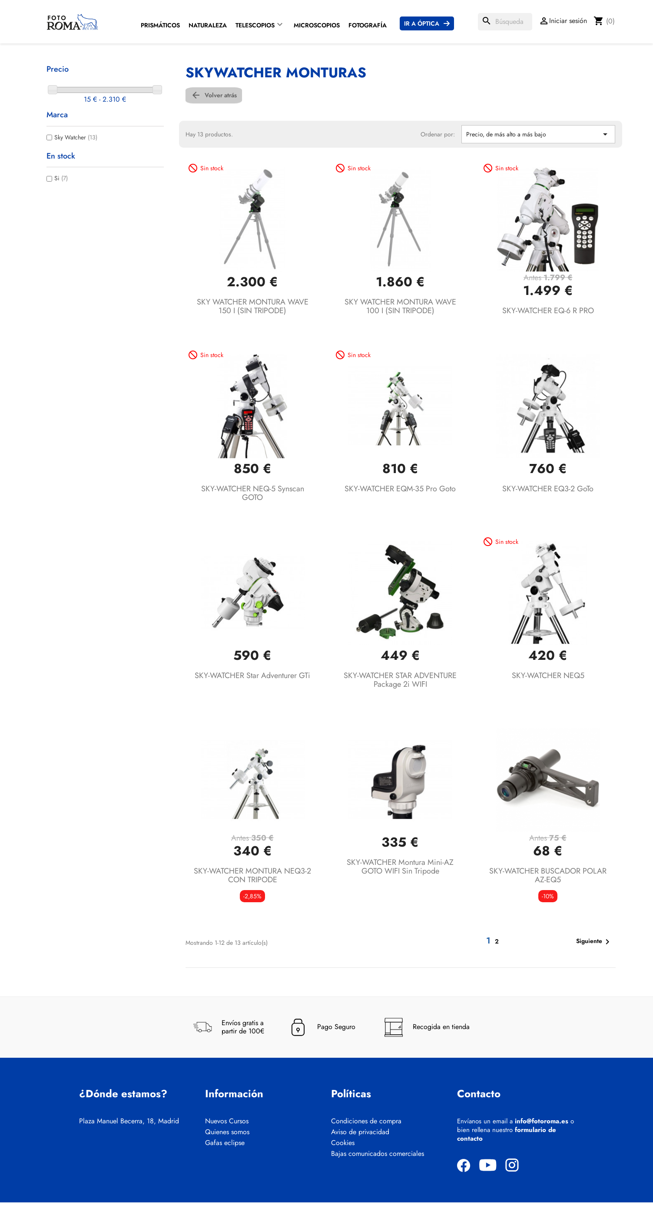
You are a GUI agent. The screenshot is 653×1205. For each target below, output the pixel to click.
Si (61, 178)
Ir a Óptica (421, 23)
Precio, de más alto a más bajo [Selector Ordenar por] (538, 136)
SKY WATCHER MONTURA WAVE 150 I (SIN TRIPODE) (252, 308)
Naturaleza (208, 25)
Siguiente (594, 944)
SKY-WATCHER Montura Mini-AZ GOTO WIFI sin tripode (400, 869)
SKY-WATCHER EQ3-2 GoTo (547, 491)
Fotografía (367, 25)
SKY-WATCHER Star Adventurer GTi (252, 677)
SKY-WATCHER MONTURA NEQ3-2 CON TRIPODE (252, 877)
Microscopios (317, 25)
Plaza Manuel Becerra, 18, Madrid (129, 1123)
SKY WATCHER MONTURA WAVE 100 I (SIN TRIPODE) (400, 308)
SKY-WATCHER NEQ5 (548, 677)
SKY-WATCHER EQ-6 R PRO (548, 312)
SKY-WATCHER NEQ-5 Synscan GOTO (252, 496)
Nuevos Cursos (227, 1123)
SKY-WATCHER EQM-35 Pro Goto (400, 491)
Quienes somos (227, 1134)
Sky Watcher (75, 137)
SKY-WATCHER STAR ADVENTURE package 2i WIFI (400, 682)
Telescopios (255, 25)
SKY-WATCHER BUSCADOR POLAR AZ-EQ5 (548, 877)
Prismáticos (160, 25)
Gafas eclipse (225, 1145)
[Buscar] (505, 21)
